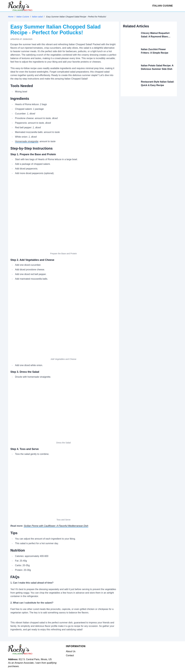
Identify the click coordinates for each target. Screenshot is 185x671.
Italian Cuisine (162, 5)
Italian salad (37, 16)
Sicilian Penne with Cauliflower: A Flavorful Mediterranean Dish (56, 526)
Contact (70, 655)
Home (10, 16)
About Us (70, 651)
